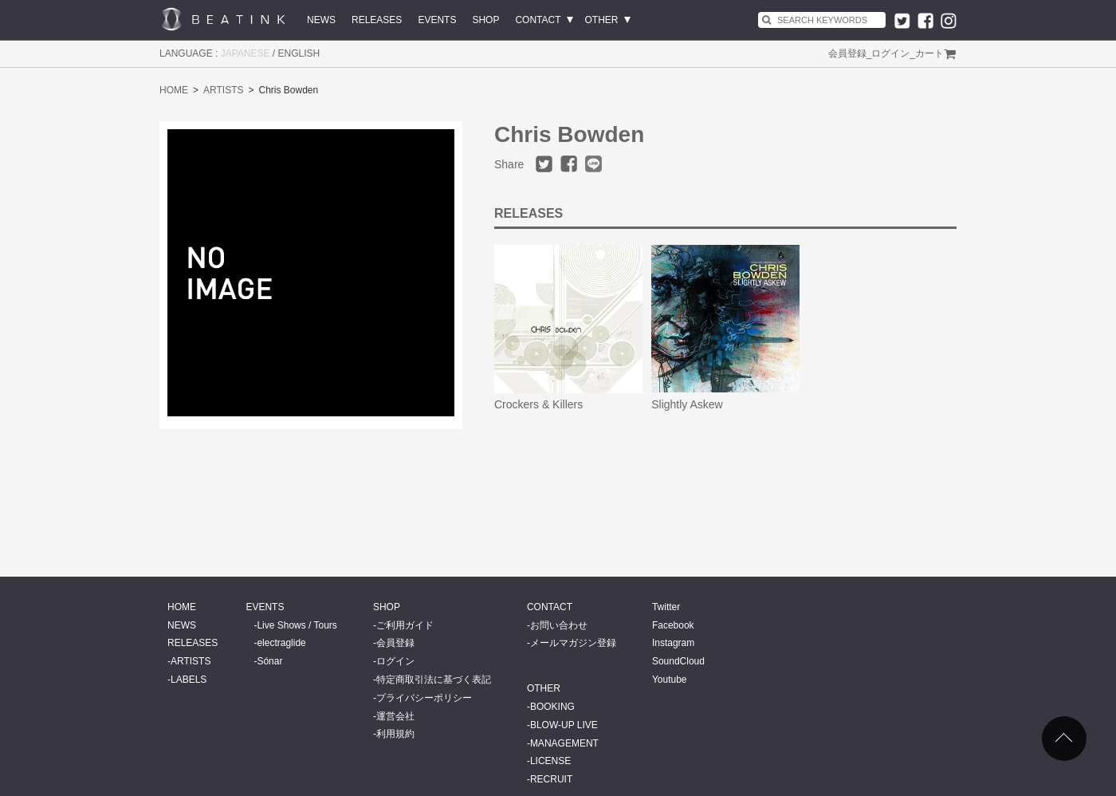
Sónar (269, 661)
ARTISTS (223, 90)
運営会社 (395, 716)
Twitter (666, 607)
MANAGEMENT (564, 743)
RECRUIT (551, 779)
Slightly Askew (686, 404)
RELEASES (377, 20)
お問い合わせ (558, 625)
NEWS (321, 20)
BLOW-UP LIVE (564, 725)
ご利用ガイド (405, 625)
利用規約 (395, 733)
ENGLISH (299, 53)
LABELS (188, 679)
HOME (173, 90)
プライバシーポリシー (424, 697)
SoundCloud (678, 661)
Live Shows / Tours (297, 625)
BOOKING (552, 706)
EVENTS (437, 20)
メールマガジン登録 (573, 642)
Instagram (673, 642)
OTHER (602, 20)
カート (929, 53)
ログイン (890, 53)
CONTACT (537, 20)
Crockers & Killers (538, 404)
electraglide (281, 642)
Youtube (669, 679)
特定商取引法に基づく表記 (433, 679)
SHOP (485, 20)
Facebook (673, 625)
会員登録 (847, 53)
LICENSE (550, 760)
